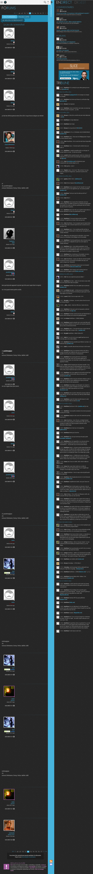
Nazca (62, 46)
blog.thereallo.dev (66, 605)
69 (21, 13)
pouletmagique (10, 272)
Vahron (63, 38)
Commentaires (66, 7)
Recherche (43, 2)
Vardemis (12, 241)
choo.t (62, 9)
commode (12, 833)
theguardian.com (79, 623)
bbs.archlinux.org (75, 214)
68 (18, 13)
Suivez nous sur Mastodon (52, 867)
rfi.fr (69, 117)
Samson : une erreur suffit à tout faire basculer (69, 30)
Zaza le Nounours (10, 144)
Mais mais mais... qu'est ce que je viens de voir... (68, 51)
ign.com (73, 158)
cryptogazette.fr (74, 94)
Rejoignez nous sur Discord (52, 864)
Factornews (10, 17)
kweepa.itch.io (81, 579)
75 (36, 13)
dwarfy (13, 41)
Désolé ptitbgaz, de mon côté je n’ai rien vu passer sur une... (71, 31)
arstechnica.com (73, 161)
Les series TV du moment (64, 50)
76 (39, 13)
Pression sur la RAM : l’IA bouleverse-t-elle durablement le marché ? (74, 13)
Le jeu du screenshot (12, 20)
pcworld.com (71, 89)
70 (23, 13)
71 (26, 13)
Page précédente (16, 13)
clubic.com (73, 612)
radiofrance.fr (80, 179)
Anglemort (63, 55)
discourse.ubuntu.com (77, 266)
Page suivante (44, 13)
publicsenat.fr (65, 433)
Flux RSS (52, 861)
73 (31, 13)
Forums (62, 35)
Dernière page (47, 13)
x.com (79, 404)
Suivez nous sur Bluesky (52, 870)
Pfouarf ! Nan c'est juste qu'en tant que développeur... (69, 23)
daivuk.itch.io (79, 498)
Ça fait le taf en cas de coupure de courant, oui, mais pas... (70, 14)
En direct (65, 2)
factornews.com (65, 393)
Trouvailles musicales (63, 58)
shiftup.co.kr (68, 400)
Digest (81, 2)
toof (13, 571)
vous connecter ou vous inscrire (28, 857)
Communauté (52, 428)
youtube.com (68, 133)
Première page (13, 13)
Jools (13, 412)
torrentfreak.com (80, 183)
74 (34, 13)
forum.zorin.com (81, 271)
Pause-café (24, 17)
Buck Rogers (64, 26)
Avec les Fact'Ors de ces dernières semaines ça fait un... (70, 60)
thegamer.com (65, 609)
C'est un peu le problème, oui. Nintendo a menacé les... (69, 43)
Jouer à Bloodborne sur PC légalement (67, 41)
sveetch (63, 18)
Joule (13, 699)
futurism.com (84, 582)
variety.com (82, 569)
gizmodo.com (65, 101)
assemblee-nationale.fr (67, 442)
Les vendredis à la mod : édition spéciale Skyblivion (70, 21)
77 (42, 13)
